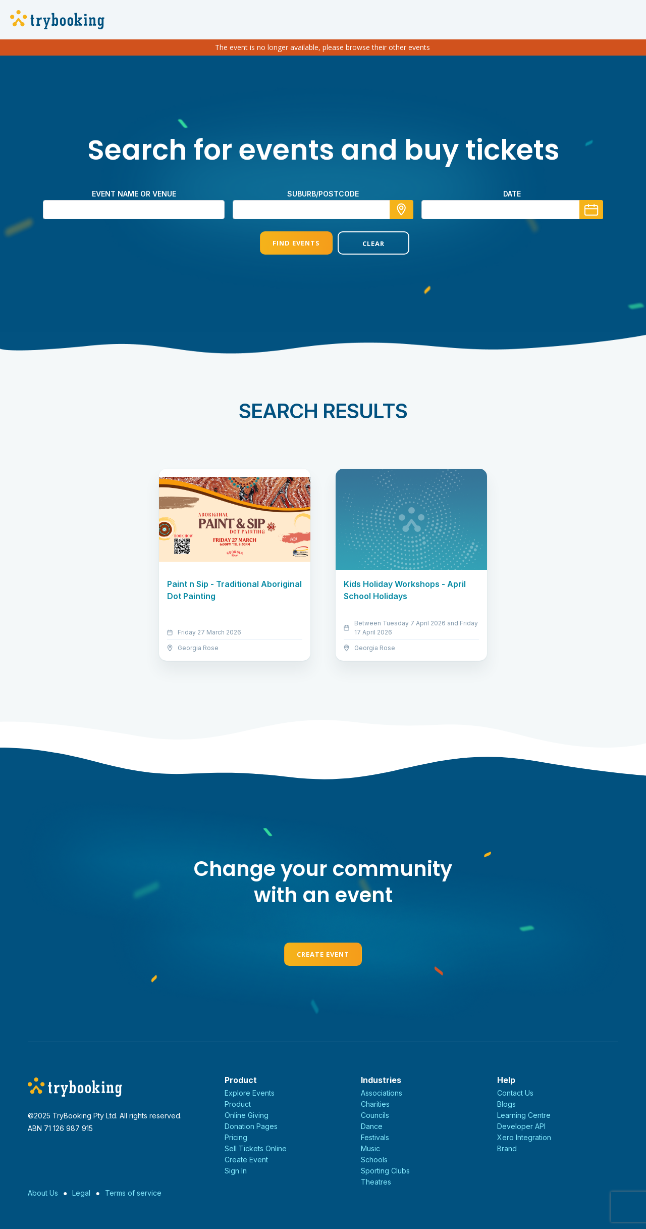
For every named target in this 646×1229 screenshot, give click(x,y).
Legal (81, 1193)
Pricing (236, 1137)
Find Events (284, 243)
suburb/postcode (323, 193)
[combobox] (323, 209)
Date (512, 193)
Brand (507, 1148)
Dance (372, 1126)
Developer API (521, 1126)
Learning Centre (524, 1115)
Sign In (236, 1170)
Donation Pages (251, 1126)
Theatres (376, 1181)
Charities (375, 1104)
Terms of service (133, 1193)
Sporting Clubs (385, 1170)
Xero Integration (524, 1137)
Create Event (323, 954)
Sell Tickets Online (256, 1148)
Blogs (506, 1104)
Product (238, 1104)
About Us (43, 1193)
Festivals (375, 1137)
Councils (375, 1115)
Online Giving (246, 1115)
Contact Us (515, 1093)
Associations (381, 1093)
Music (370, 1148)
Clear (362, 243)
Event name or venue (134, 193)
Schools (374, 1159)
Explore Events (250, 1093)
